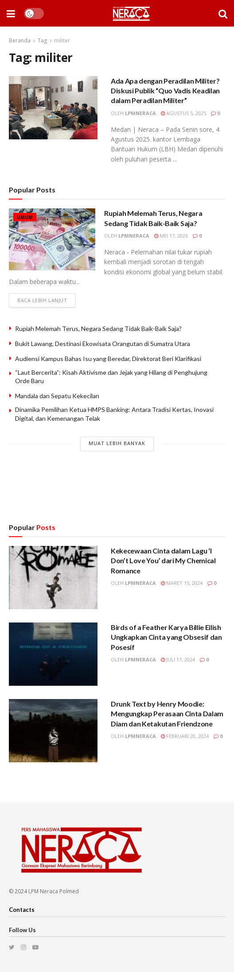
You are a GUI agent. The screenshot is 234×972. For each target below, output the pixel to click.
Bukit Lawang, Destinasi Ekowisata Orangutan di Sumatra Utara (102, 343)
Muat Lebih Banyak (117, 443)
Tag (42, 40)
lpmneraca (140, 113)
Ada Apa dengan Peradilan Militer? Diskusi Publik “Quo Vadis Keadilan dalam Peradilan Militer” (165, 91)
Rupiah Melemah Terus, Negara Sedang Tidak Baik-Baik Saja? (98, 328)
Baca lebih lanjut (42, 300)
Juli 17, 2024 (178, 660)
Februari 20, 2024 (185, 736)
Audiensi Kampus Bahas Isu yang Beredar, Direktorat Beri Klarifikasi (108, 358)
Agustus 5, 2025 (183, 113)
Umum (25, 217)
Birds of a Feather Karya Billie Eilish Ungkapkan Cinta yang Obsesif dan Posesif (166, 637)
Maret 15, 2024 (182, 583)
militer (62, 40)
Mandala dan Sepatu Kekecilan (57, 396)
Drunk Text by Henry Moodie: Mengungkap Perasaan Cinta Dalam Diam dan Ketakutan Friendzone (167, 714)
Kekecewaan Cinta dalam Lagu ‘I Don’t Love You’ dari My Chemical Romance (163, 561)
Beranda (20, 40)
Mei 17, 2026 (171, 235)
